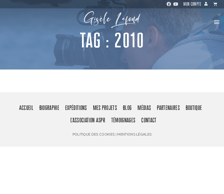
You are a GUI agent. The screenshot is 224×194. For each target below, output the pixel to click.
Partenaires (168, 107)
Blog (127, 107)
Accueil (26, 107)
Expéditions (76, 107)
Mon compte (192, 4)
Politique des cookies (94, 134)
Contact (148, 120)
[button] (216, 21)
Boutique (194, 107)
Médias (144, 107)
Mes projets (105, 107)
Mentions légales (134, 134)
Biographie (49, 107)
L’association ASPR (87, 120)
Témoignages (123, 120)
